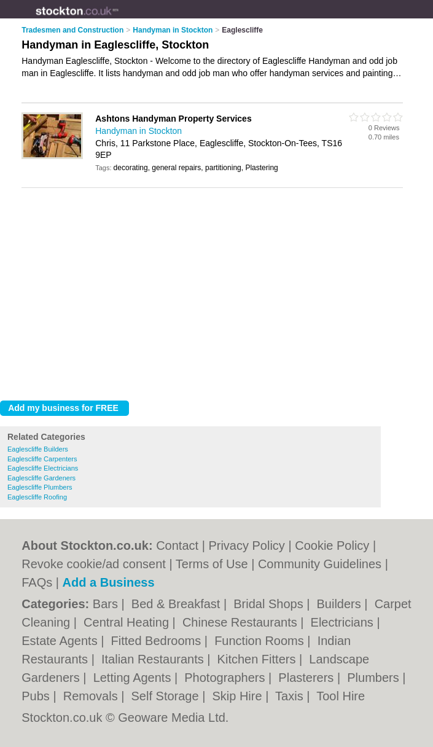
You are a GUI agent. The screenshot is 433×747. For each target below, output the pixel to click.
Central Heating (128, 622)
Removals (92, 696)
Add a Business (109, 582)
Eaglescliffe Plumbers (39, 487)
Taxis (290, 696)
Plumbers (374, 677)
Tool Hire (340, 696)
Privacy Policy (246, 545)
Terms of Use (212, 564)
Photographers (226, 677)
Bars (107, 604)
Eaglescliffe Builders (37, 449)
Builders (341, 604)
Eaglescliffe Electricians (42, 468)
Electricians (344, 622)
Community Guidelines (319, 564)
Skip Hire (238, 696)
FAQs (36, 582)
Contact (177, 545)
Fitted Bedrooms (158, 640)
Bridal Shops (269, 604)
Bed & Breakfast (177, 604)
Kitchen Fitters (258, 659)
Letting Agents (133, 677)
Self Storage (167, 696)
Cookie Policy (332, 545)
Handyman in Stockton (138, 131)
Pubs (37, 696)
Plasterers (307, 677)
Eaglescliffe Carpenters (42, 459)
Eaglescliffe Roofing (37, 497)
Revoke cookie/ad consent (93, 564)
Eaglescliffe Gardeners (41, 478)
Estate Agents (61, 640)
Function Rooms (260, 640)
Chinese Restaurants (241, 622)
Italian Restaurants (154, 659)
